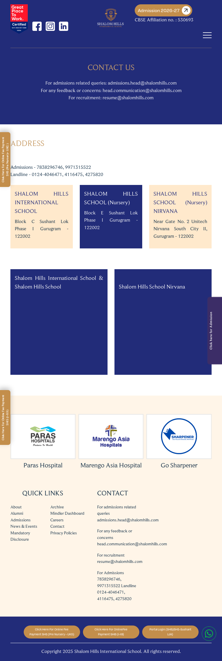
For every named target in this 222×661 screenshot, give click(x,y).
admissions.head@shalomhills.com (128, 520)
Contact (57, 526)
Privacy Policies (63, 532)
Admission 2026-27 (164, 10)
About (16, 507)
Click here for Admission (211, 331)
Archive (57, 507)
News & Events (23, 526)
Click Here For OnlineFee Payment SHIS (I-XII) (111, 631)
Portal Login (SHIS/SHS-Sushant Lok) (170, 631)
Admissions (20, 520)
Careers (57, 520)
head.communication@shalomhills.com (132, 543)
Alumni (16, 513)
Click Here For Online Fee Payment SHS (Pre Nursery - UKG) (51, 631)
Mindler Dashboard (67, 513)
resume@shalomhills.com (120, 561)
